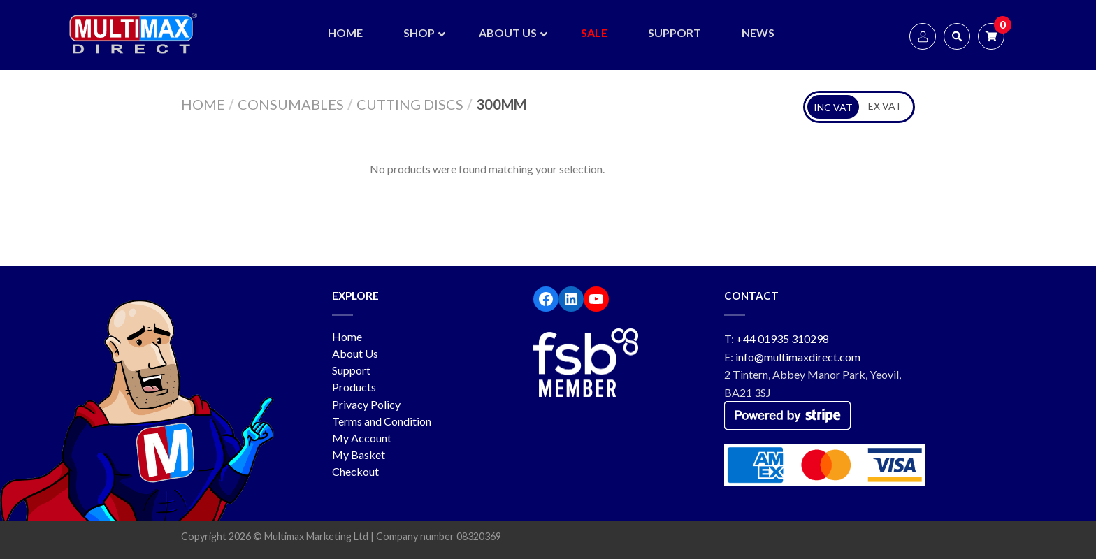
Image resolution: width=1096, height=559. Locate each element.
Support (351, 370)
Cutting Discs (409, 104)
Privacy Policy (366, 404)
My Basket (358, 454)
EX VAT (885, 106)
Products (354, 386)
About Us (355, 353)
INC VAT (833, 107)
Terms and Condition (381, 421)
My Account (361, 437)
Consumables (291, 104)
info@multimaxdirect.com (797, 356)
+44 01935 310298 (782, 338)
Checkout (355, 471)
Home (203, 104)
